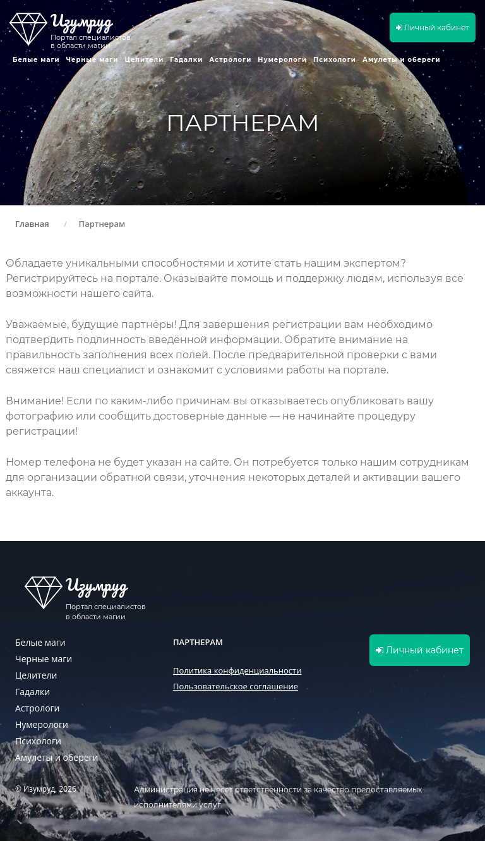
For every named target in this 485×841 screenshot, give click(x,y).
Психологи (334, 60)
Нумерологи (282, 60)
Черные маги (92, 60)
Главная (32, 223)
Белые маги (36, 60)
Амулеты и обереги (401, 60)
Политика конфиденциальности (237, 670)
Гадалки (186, 60)
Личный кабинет (432, 27)
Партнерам (198, 642)
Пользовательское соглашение (235, 686)
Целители (144, 60)
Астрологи (230, 60)
